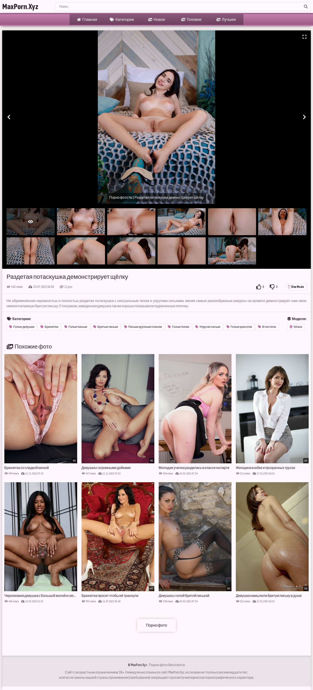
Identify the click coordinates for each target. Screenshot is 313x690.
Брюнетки (49, 327)
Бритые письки (105, 327)
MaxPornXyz (20, 6)
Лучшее (226, 19)
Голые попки (178, 327)
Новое (156, 19)
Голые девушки (21, 327)
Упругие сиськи (207, 327)
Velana (296, 327)
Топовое (191, 19)
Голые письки (75, 327)
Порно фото (156, 625)
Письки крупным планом (143, 327)
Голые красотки (239, 327)
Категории (122, 19)
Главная (87, 19)
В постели (267, 327)
